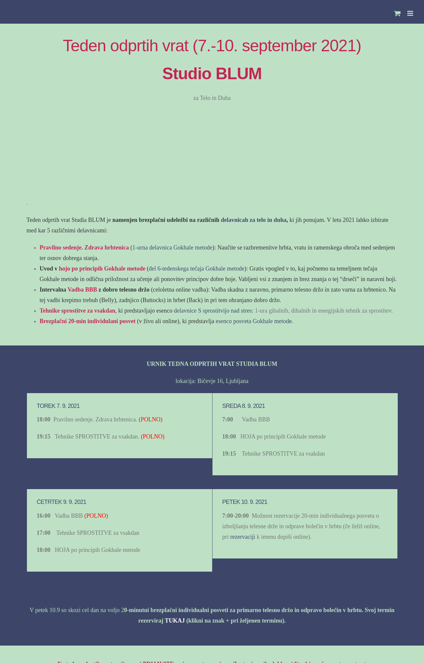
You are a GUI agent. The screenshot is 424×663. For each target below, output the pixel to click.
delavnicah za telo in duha (253, 220)
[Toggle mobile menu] (410, 13)
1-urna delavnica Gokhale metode (172, 247)
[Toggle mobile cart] (397, 13)
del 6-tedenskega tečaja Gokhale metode (196, 268)
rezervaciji (242, 536)
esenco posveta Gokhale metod (251, 321)
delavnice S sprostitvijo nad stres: (214, 310)
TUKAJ (175, 620)
